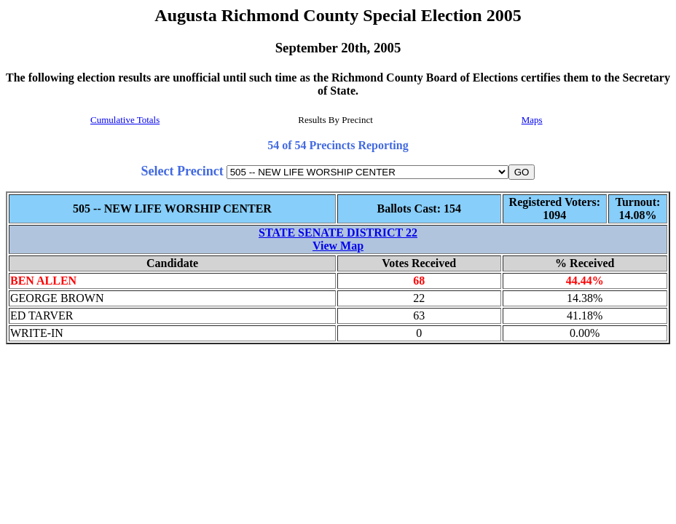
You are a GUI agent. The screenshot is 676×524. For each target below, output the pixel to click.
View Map (338, 245)
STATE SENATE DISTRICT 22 (338, 232)
